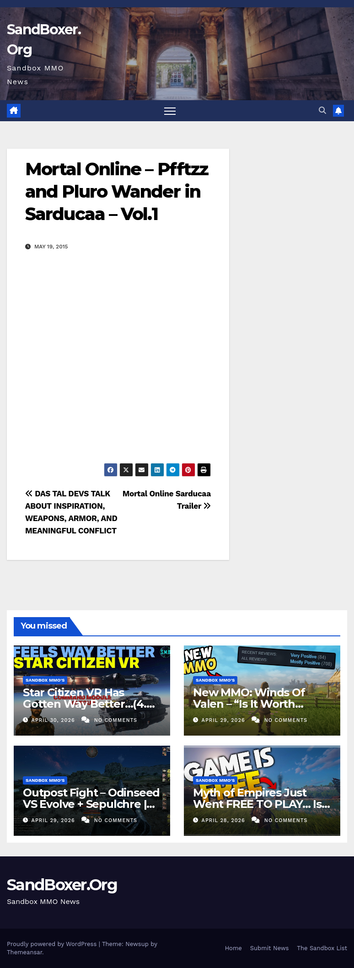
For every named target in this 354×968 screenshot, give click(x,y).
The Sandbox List (322, 948)
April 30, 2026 (54, 720)
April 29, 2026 (224, 720)
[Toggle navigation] (170, 111)
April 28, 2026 (224, 820)
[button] (322, 110)
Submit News (269, 948)
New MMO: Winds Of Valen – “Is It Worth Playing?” (249, 704)
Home (233, 948)
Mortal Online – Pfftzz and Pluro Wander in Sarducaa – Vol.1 (116, 191)
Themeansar (24, 952)
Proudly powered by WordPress (53, 944)
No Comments (115, 720)
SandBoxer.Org (62, 884)
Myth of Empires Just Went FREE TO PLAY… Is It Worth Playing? (257, 804)
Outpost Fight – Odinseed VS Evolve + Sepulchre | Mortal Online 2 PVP (91, 804)
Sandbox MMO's (45, 680)
